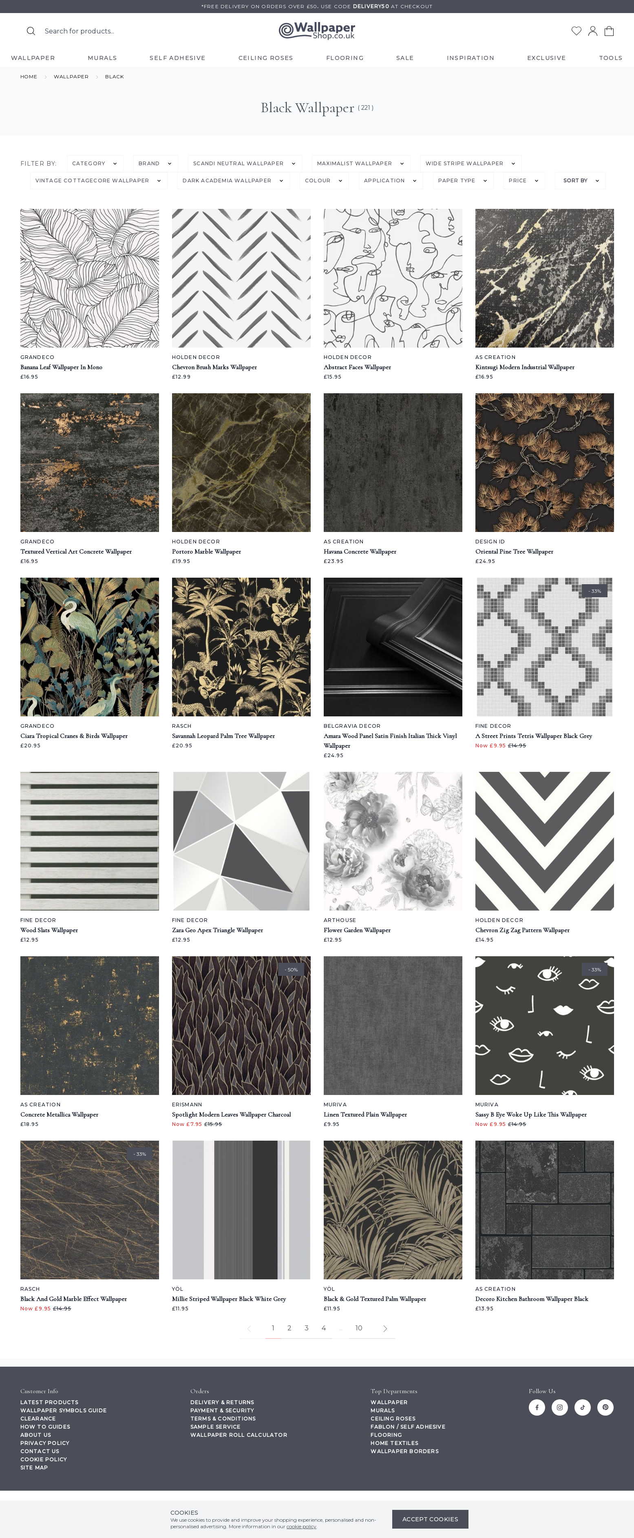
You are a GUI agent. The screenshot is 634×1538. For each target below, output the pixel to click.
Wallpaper (389, 1402)
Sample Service (215, 1427)
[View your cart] (609, 31)
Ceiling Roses (393, 1419)
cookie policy (301, 1526)
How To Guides (45, 1427)
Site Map (34, 1468)
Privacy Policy (45, 1443)
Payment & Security (222, 1410)
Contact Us (40, 1451)
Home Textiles (394, 1443)
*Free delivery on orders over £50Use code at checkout (317, 6)
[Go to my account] (593, 31)
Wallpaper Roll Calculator (238, 1435)
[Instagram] (559, 1407)
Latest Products (49, 1402)
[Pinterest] (605, 1407)
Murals (383, 1410)
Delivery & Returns (222, 1402)
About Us (35, 1435)
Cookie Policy (43, 1459)
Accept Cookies (430, 1519)
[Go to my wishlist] (576, 31)
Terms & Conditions (223, 1419)
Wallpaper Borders (404, 1451)
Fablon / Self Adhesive (408, 1427)
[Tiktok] (582, 1407)
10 (359, 1328)
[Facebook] (536, 1407)
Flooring (386, 1435)
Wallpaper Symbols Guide (63, 1410)
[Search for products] (31, 31)
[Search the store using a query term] (125, 31)
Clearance (38, 1419)
